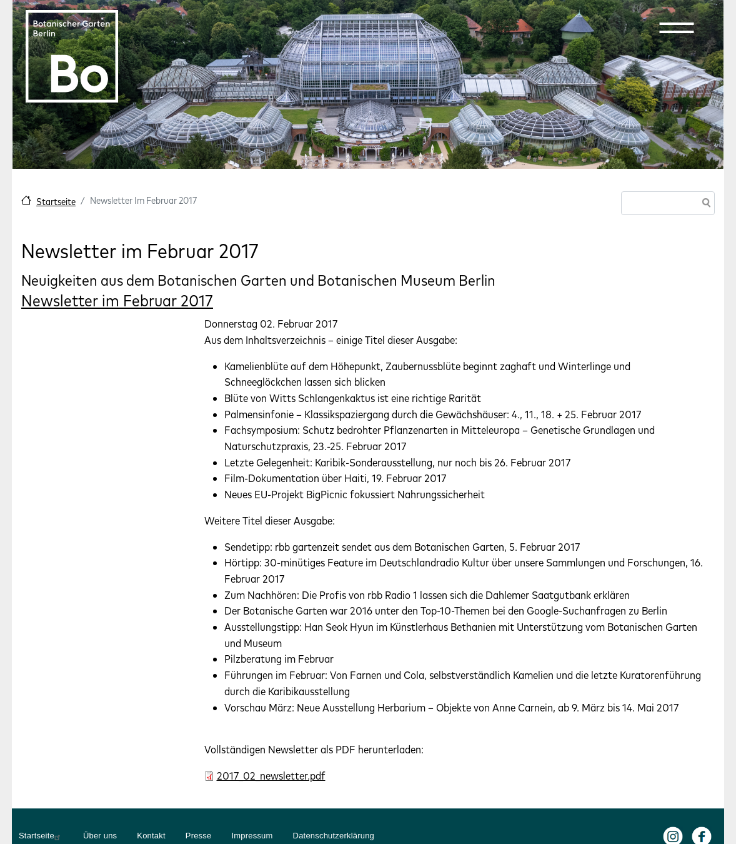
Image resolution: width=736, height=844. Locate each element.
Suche (704, 204)
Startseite (56, 202)
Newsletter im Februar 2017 (117, 300)
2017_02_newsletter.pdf (271, 775)
